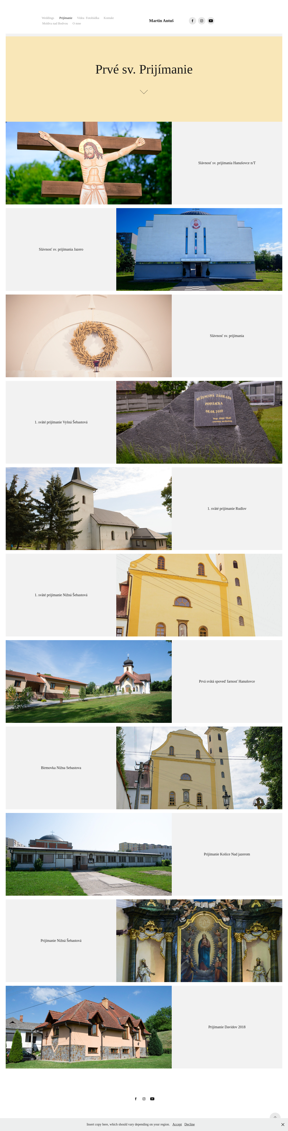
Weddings (48, 18)
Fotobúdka (92, 18)
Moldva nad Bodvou (55, 23)
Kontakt (109, 18)
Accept (177, 1124)
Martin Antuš (161, 20)
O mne (77, 23)
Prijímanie (65, 18)
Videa (80, 18)
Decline (189, 1124)
